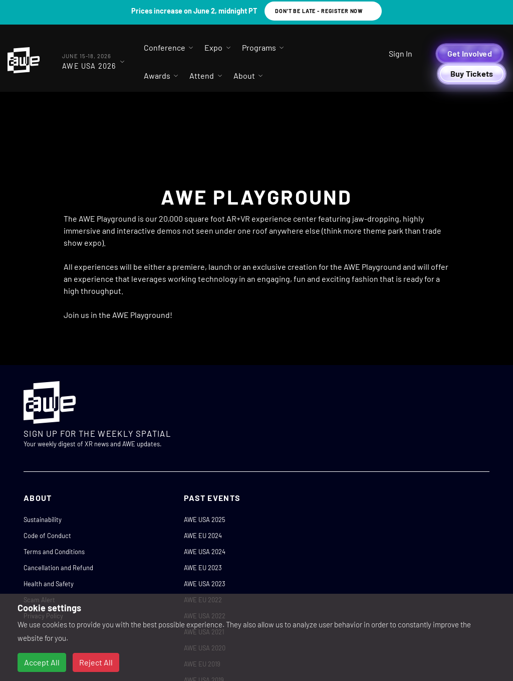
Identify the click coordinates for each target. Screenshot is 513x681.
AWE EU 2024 (203, 536)
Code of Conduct (47, 536)
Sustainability (43, 520)
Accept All (42, 662)
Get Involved (469, 53)
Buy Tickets (471, 73)
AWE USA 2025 (204, 520)
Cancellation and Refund (58, 568)
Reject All (96, 662)
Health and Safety (49, 584)
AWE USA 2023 (204, 584)
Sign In (400, 53)
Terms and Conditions (54, 552)
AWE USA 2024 (204, 552)
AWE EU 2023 (203, 568)
